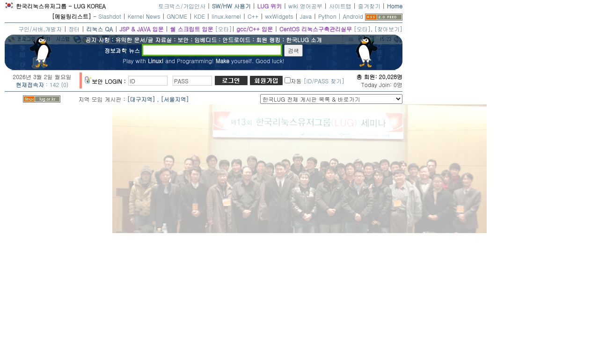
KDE (199, 16)
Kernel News (144, 16)
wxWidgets (279, 16)
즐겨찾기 (369, 6)
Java (306, 16)
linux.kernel (226, 16)
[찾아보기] (388, 29)
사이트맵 (340, 6)
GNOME (177, 16)
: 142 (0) (42, 84)
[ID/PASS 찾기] (324, 81)
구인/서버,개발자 (40, 29)
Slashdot (109, 16)
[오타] (223, 29)
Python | (330, 16)
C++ (253, 16)
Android (353, 16)
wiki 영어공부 (305, 6)
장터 (74, 29)
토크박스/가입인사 (181, 6)
